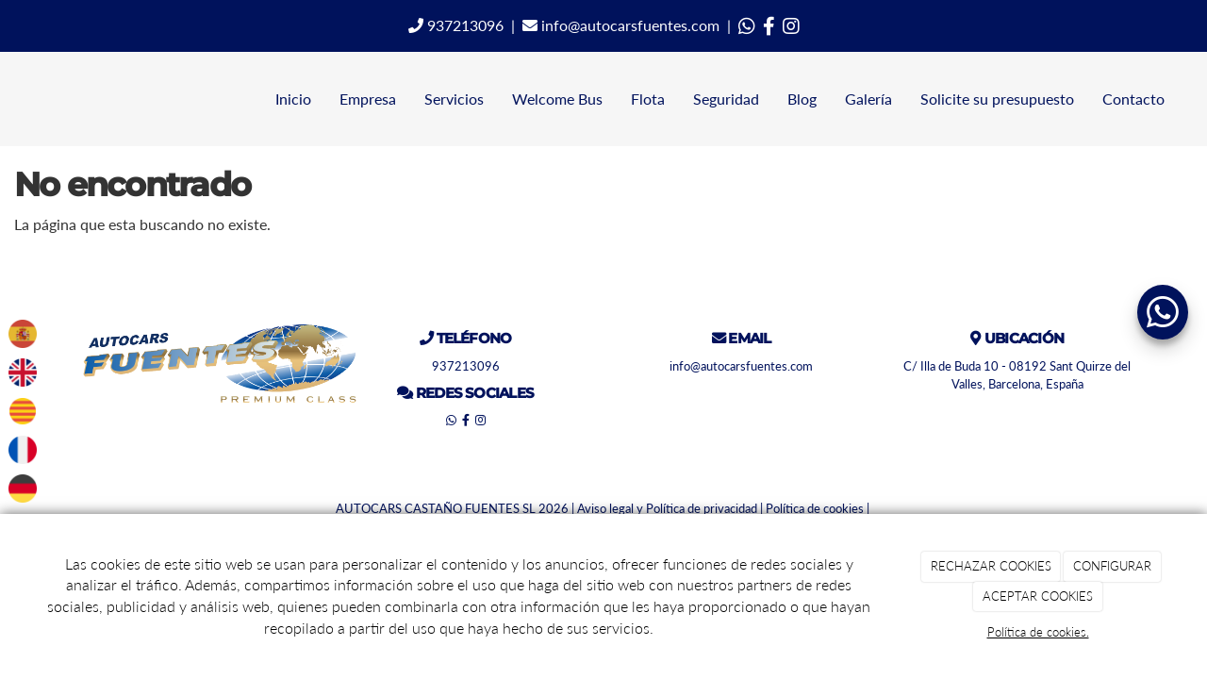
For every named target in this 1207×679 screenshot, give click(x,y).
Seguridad (726, 99)
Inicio (293, 99)
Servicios (454, 99)
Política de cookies (815, 508)
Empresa (367, 99)
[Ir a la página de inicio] (9, 99)
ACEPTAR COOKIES (1038, 596)
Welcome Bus (557, 99)
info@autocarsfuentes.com (620, 25)
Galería (868, 99)
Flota (648, 99)
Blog (802, 99)
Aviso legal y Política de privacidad (667, 508)
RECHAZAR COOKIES (991, 565)
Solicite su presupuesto (997, 99)
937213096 (456, 25)
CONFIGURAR (1112, 565)
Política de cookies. (1038, 631)
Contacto (1133, 99)
